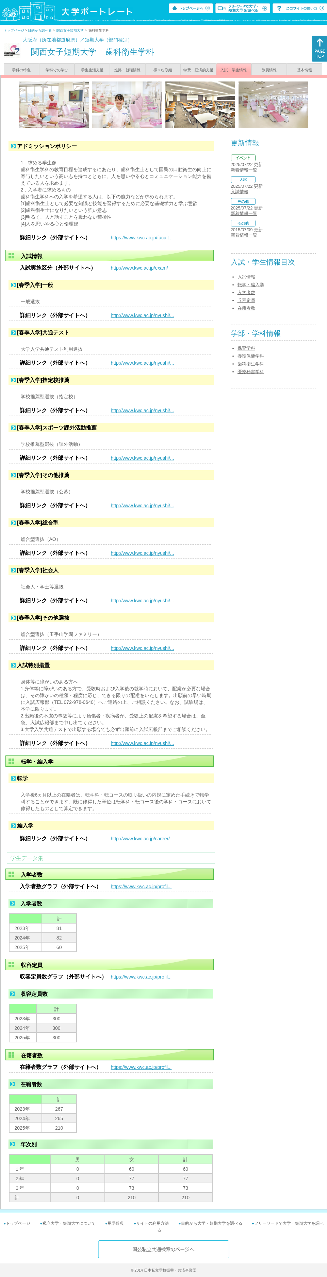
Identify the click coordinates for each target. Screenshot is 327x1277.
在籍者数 (246, 308)
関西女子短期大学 (70, 30)
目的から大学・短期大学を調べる (211, 1223)
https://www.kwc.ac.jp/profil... (141, 886)
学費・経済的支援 (198, 70)
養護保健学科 (251, 356)
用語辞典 (116, 1223)
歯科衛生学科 (251, 363)
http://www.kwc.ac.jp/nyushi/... (142, 315)
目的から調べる (40, 30)
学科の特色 (21, 70)
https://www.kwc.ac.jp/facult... (142, 237)
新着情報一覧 (244, 169)
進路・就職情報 (127, 70)
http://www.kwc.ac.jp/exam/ (139, 268)
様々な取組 (162, 70)
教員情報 (269, 70)
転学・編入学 (251, 284)
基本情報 (304, 70)
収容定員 (246, 300)
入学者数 (246, 292)
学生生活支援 (92, 70)
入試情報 (239, 191)
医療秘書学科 (251, 371)
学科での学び (57, 70)
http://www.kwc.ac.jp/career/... (142, 838)
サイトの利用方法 (152, 1223)
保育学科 (246, 348)
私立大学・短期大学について (69, 1223)
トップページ (14, 30)
